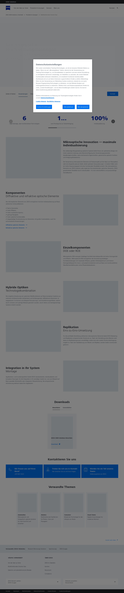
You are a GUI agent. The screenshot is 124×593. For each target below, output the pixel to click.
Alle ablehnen (68, 107)
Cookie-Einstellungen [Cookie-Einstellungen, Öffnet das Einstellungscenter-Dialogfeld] (44, 107)
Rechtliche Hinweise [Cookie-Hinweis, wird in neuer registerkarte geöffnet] (53, 101)
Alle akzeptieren (83, 107)
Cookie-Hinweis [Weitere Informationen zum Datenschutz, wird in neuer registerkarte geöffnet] (41, 101)
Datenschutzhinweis (47, 98)
